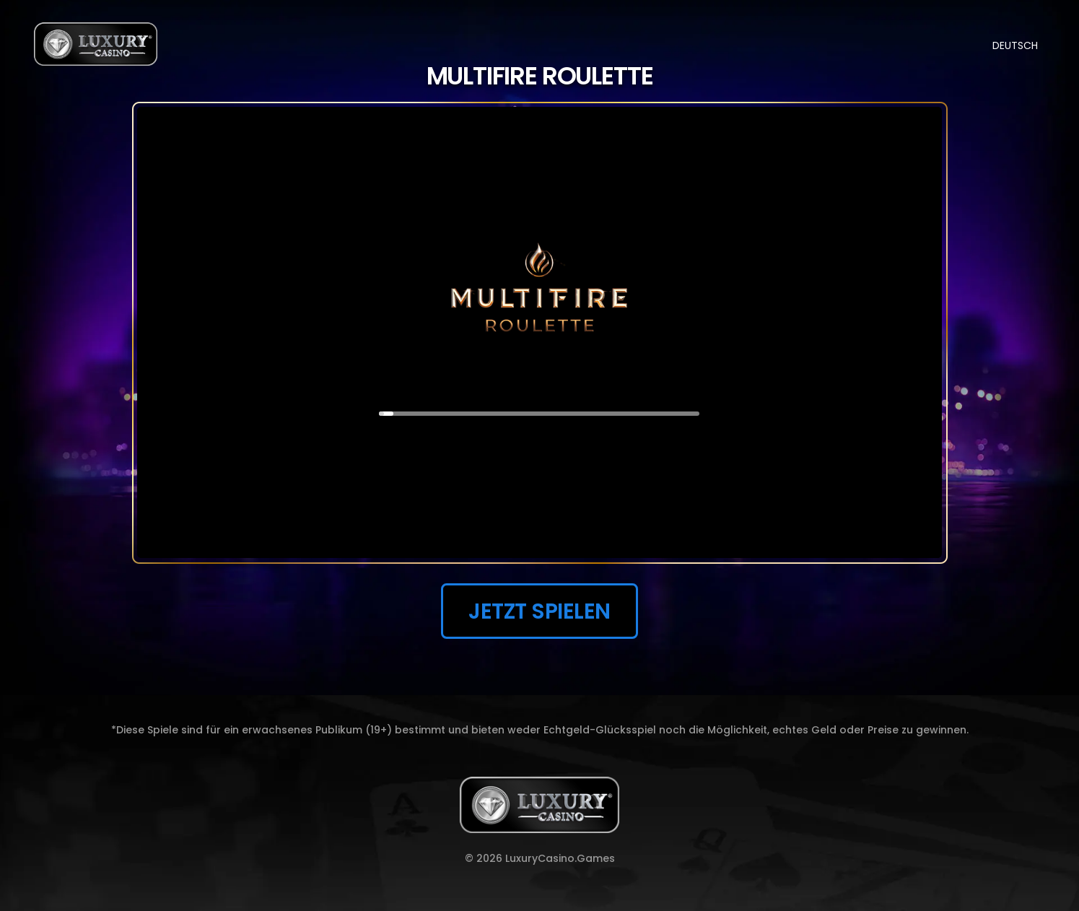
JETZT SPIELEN (539, 611)
